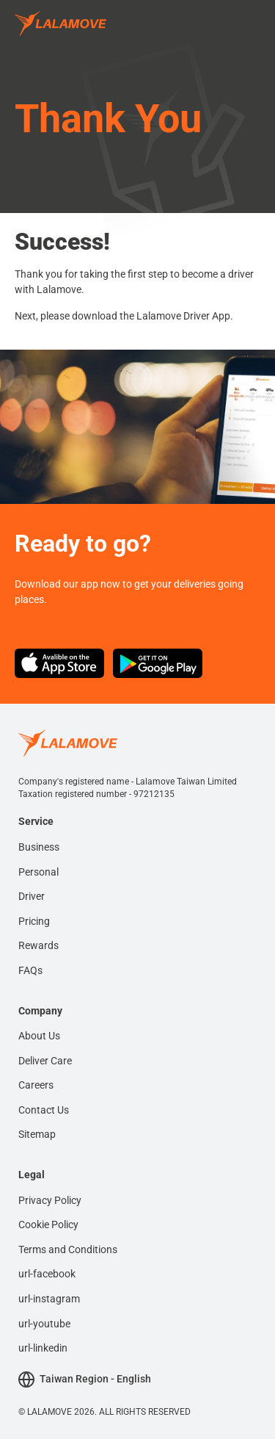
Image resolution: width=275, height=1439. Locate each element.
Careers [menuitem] (36, 1085)
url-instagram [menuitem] (49, 1299)
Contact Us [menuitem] (43, 1110)
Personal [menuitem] (38, 872)
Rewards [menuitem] (38, 945)
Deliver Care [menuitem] (45, 1061)
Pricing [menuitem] (34, 921)
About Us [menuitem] (39, 1036)
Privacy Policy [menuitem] (49, 1200)
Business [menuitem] (38, 847)
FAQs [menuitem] (30, 970)
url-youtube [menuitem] (44, 1324)
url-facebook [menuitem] (47, 1274)
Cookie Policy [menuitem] (48, 1224)
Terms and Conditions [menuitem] (67, 1249)
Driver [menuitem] (31, 896)
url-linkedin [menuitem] (42, 1348)
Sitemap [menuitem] (37, 1134)
